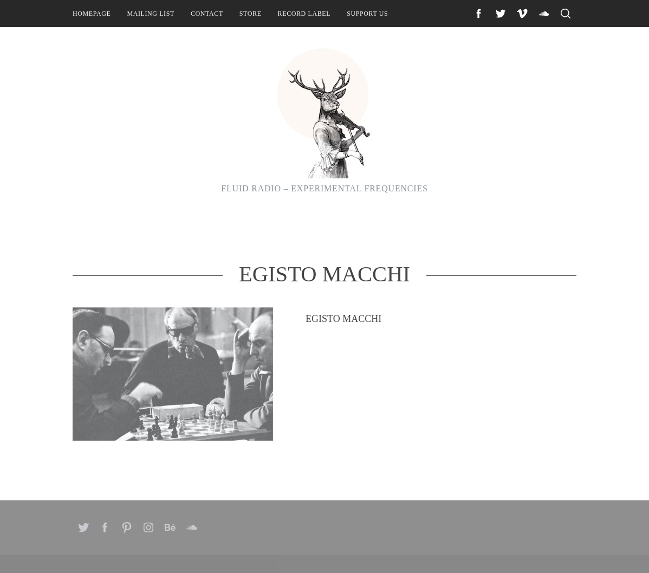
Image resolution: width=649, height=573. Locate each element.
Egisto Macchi (343, 374)
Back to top (546, 550)
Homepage (92, 13)
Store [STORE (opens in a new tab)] (250, 13)
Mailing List (150, 13)
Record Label (304, 13)
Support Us (367, 13)
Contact (207, 13)
